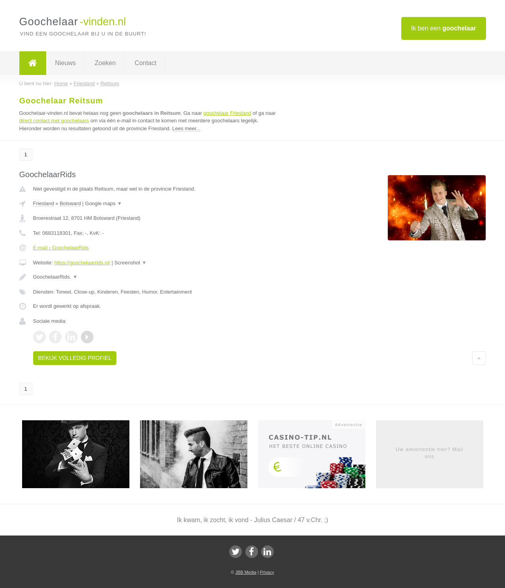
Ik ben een (443, 28)
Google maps (103, 203)
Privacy (267, 572)
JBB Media (245, 572)
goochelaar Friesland (227, 113)
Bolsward (70, 203)
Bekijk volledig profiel (75, 358)
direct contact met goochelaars (54, 121)
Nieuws (65, 63)
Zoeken (105, 63)
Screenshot (130, 263)
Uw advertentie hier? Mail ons (430, 452)
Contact (145, 63)
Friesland (43, 203)
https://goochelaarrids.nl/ (82, 263)
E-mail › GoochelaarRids (61, 248)
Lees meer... (186, 128)
